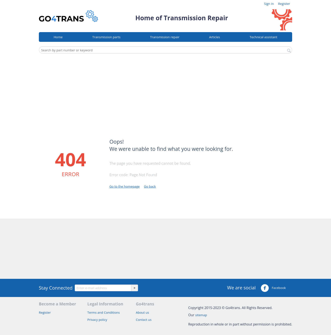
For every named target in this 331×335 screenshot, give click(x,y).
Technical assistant (263, 37)
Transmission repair (164, 37)
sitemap (201, 315)
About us (142, 312)
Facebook (273, 288)
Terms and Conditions (103, 312)
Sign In (269, 3)
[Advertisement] (165, 87)
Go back (150, 186)
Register (284, 3)
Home (58, 37)
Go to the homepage (124, 186)
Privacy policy (97, 319)
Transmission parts (106, 37)
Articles (214, 37)
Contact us (144, 319)
